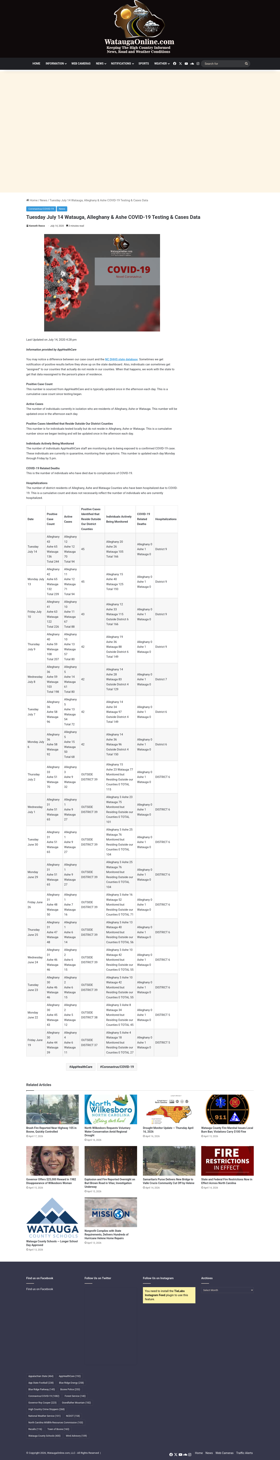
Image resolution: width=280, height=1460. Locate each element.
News (100, 63)
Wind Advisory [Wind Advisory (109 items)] (76, 1435)
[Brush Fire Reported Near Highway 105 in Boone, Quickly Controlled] (52, 1109)
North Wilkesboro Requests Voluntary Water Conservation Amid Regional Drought (107, 1131)
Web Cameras (80, 63)
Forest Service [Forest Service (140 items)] (75, 1396)
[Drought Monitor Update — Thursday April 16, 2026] (169, 1109)
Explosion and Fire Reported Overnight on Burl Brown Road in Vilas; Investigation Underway (110, 1183)
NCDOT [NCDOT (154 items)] (73, 1416)
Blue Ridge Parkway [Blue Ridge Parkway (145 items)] (41, 1389)
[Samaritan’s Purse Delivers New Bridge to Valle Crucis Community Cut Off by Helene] (169, 1161)
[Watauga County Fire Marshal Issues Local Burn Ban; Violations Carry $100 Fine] (227, 1109)
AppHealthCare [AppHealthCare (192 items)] (70, 1376)
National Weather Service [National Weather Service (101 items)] (44, 1416)
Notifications (121, 63)
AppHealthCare (81, 1067)
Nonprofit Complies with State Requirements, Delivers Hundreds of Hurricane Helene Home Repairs (107, 1234)
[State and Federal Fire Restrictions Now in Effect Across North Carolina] (227, 1161)
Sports (144, 63)
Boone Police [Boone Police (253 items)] (70, 1389)
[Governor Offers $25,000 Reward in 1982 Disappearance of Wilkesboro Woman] (52, 1161)
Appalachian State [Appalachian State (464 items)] (40, 1376)
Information (55, 63)
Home (36, 63)
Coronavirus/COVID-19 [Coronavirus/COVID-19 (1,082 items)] (43, 1396)
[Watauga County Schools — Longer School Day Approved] (52, 1218)
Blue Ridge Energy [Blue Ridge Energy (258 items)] (71, 1382)
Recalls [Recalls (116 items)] (35, 1429)
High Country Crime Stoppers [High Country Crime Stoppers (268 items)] (46, 1409)
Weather (160, 63)
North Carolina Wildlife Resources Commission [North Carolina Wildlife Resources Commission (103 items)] (55, 1422)
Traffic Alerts (244, 1453)
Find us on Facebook (39, 1289)
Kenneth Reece (37, 225)
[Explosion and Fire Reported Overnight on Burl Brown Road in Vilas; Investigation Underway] (111, 1161)
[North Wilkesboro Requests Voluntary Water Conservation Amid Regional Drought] (111, 1109)
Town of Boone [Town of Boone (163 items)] (58, 1429)
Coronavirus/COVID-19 (41, 208)
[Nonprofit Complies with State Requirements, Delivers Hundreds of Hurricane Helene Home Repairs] (111, 1212)
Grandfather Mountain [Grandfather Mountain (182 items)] (76, 1402)
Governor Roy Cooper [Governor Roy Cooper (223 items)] (42, 1402)
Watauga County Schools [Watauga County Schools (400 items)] (44, 1435)
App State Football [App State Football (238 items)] (41, 1382)
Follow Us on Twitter (98, 1278)
